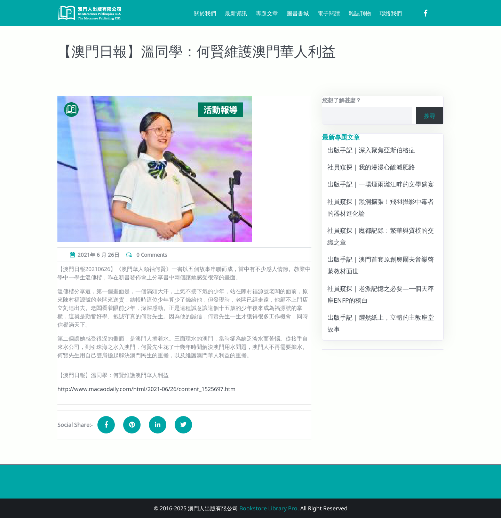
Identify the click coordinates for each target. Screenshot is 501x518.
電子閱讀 (329, 13)
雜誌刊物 (360, 13)
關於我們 (205, 13)
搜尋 (429, 116)
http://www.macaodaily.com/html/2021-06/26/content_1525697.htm (146, 389)
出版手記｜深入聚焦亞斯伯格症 (371, 150)
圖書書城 (298, 13)
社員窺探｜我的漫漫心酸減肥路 (371, 167)
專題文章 (267, 13)
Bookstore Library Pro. (269, 508)
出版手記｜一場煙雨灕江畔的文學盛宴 (380, 184)
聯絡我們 (391, 13)
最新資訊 (236, 13)
